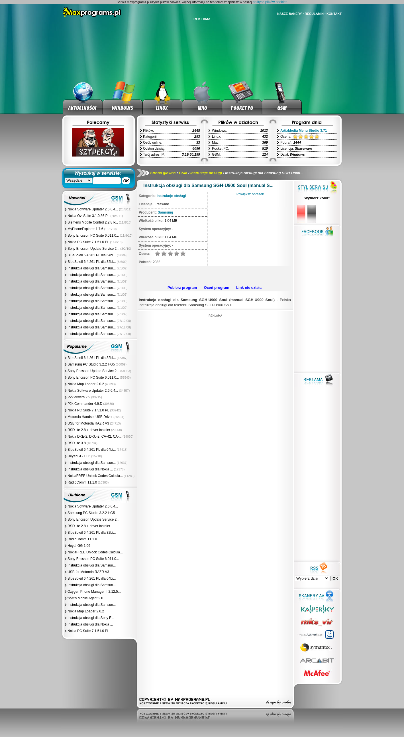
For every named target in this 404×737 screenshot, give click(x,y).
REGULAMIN (314, 13)
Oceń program (216, 287)
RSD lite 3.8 (77, 443)
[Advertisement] (214, 274)
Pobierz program (182, 287)
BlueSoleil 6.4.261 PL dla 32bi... (92, 262)
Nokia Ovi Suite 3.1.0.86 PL (88, 216)
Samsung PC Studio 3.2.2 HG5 (91, 364)
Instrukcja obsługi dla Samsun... (92, 268)
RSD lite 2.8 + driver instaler (89, 430)
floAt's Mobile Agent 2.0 (85, 598)
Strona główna (163, 173)
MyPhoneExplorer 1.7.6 (85, 229)
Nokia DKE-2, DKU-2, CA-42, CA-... (95, 436)
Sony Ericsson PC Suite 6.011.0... (93, 235)
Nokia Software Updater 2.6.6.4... (93, 209)
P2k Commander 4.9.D (85, 404)
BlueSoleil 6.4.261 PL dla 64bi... (92, 255)
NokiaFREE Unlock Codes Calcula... (95, 476)
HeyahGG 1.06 (79, 456)
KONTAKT (334, 13)
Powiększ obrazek (250, 194)
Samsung (165, 212)
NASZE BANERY (289, 13)
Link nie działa (249, 287)
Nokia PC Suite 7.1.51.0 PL (88, 242)
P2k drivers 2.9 (79, 397)
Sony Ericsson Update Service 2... (93, 249)
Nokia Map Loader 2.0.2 (86, 384)
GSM (183, 173)
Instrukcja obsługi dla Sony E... (91, 618)
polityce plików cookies (270, 2)
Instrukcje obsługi (206, 173)
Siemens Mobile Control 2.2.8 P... (93, 222)
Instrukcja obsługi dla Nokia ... (90, 469)
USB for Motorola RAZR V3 (88, 423)
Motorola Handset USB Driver (90, 417)
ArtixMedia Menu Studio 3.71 (303, 131)
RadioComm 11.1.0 (82, 482)
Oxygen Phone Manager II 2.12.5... (94, 592)
